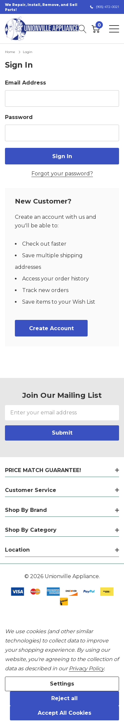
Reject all (64, 698)
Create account (51, 328)
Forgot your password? (62, 173)
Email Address (25, 83)
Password (19, 117)
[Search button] (82, 28)
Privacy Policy (86, 668)
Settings (62, 684)
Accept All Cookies (64, 713)
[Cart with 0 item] (96, 28)
